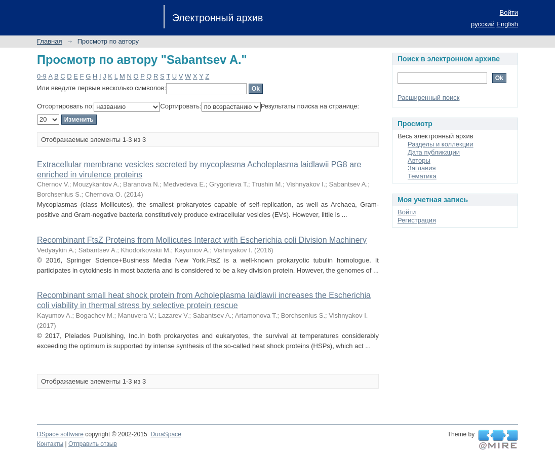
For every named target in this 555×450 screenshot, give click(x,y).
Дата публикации (434, 152)
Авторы (419, 160)
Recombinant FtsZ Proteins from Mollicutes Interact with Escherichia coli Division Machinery (202, 240)
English (507, 24)
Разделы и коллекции (440, 144)
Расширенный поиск (428, 97)
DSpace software (60, 434)
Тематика (422, 176)
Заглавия (422, 168)
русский (483, 24)
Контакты (50, 443)
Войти (509, 12)
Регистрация (417, 220)
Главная (49, 41)
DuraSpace (165, 434)
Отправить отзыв (92, 443)
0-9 (42, 76)
